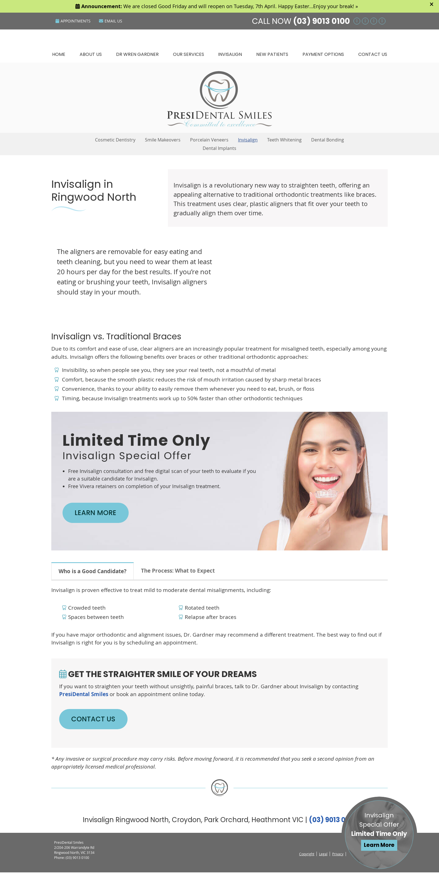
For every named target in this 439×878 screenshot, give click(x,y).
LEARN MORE (100, 514)
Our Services (188, 54)
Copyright (306, 859)
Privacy (337, 859)
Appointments (73, 21)
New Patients (272, 54)
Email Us (110, 21)
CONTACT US (98, 723)
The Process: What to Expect (178, 573)
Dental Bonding (327, 140)
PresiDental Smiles (83, 697)
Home (58, 54)
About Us (91, 54)
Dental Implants (219, 148)
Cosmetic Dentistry (115, 140)
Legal (323, 859)
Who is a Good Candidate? (92, 574)
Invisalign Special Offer (379, 831)
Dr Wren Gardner (137, 54)
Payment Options (323, 54)
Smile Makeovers (163, 140)
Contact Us (372, 54)
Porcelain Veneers (209, 140)
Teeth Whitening (284, 140)
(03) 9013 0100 (321, 21)
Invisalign (230, 54)
